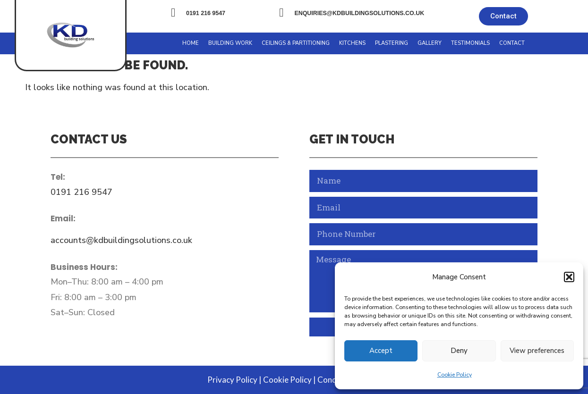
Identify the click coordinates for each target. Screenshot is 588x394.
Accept (380, 350)
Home (190, 43)
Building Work (230, 43)
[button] (569, 277)
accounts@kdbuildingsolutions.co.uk (121, 240)
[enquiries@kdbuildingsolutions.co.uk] (281, 12)
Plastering (391, 43)
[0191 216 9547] (173, 12)
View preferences (537, 350)
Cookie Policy (454, 374)
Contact (512, 43)
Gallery (430, 43)
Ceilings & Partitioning (296, 43)
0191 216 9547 (205, 13)
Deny (459, 350)
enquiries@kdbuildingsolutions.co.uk (359, 13)
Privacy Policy (232, 380)
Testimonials (470, 43)
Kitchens (352, 43)
